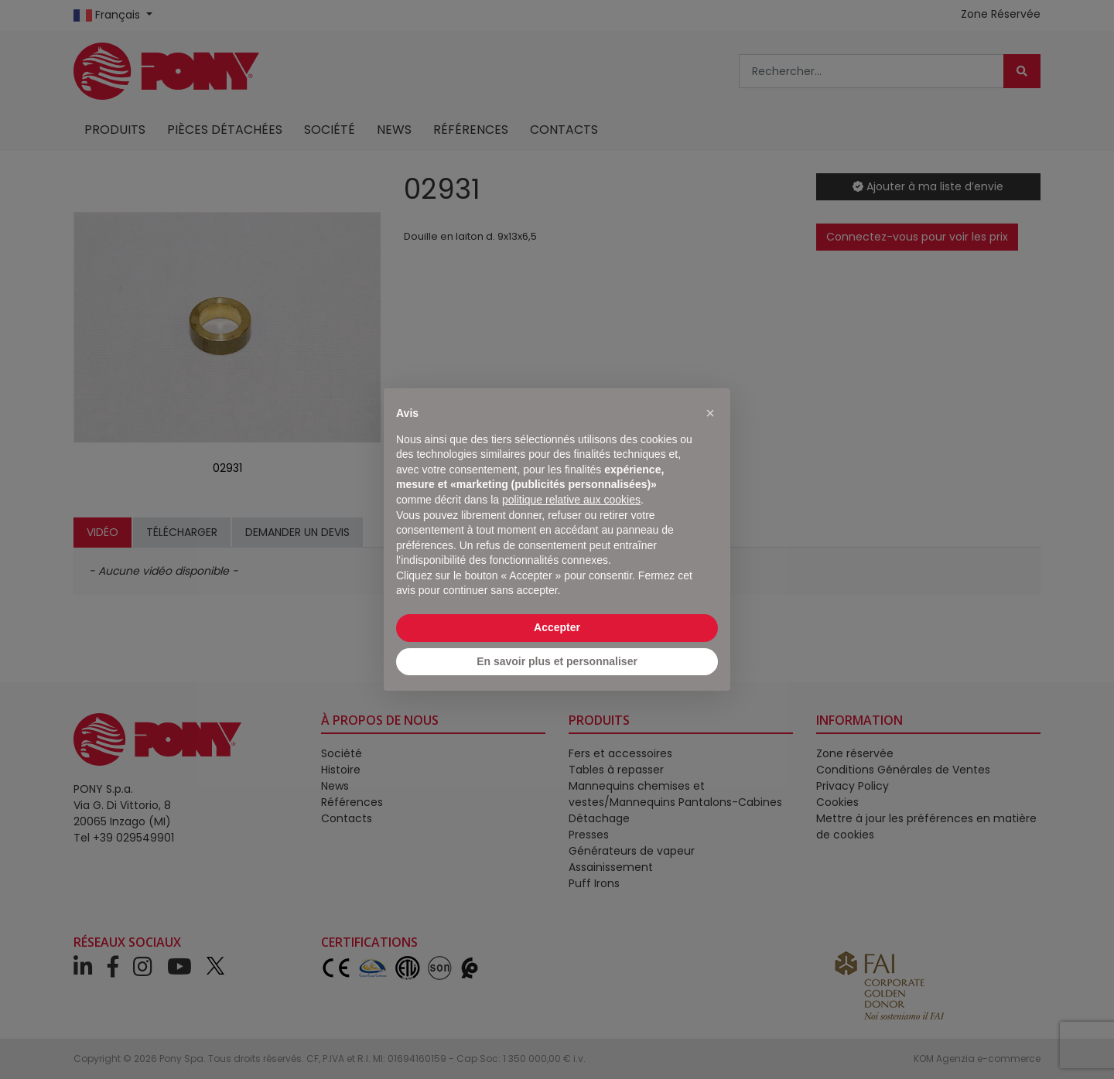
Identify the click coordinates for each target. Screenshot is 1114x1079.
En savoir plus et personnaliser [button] (557, 661)
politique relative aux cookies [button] (571, 499)
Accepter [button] (557, 627)
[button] (710, 413)
